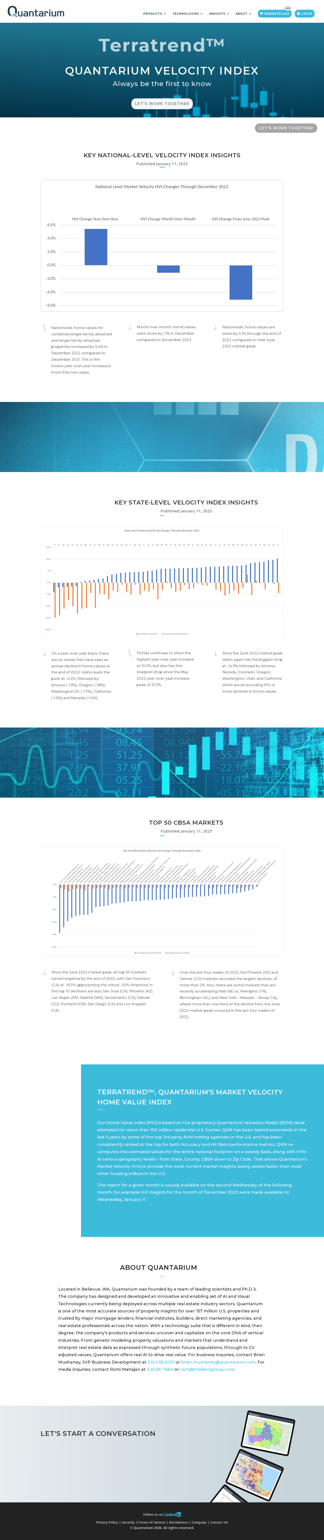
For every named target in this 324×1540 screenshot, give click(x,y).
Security (128, 1522)
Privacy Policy (107, 1522)
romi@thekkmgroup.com (207, 1369)
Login (307, 13)
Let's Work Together (162, 112)
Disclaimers (178, 1522)
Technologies (185, 13)
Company (199, 1522)
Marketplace (277, 13)
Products (152, 13)
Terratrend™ (162, 54)
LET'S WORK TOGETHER (286, 128)
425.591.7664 (160, 1369)
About (242, 13)
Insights (217, 13)
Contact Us (219, 1522)
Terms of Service (151, 1522)
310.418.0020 (161, 1362)
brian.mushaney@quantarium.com (218, 1362)
